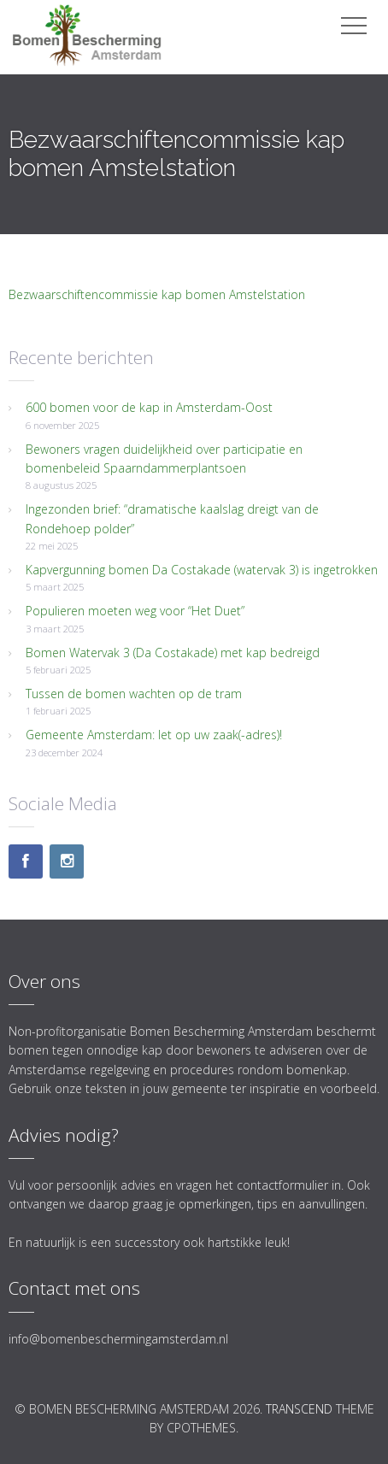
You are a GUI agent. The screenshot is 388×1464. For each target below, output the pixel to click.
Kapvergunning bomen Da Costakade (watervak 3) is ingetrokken (202, 569)
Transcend (299, 1409)
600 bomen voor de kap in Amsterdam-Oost (149, 407)
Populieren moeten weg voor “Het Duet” (135, 611)
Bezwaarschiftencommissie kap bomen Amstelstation (157, 294)
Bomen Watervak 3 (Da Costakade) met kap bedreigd (173, 652)
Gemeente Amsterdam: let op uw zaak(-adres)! (154, 734)
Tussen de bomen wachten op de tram (134, 693)
